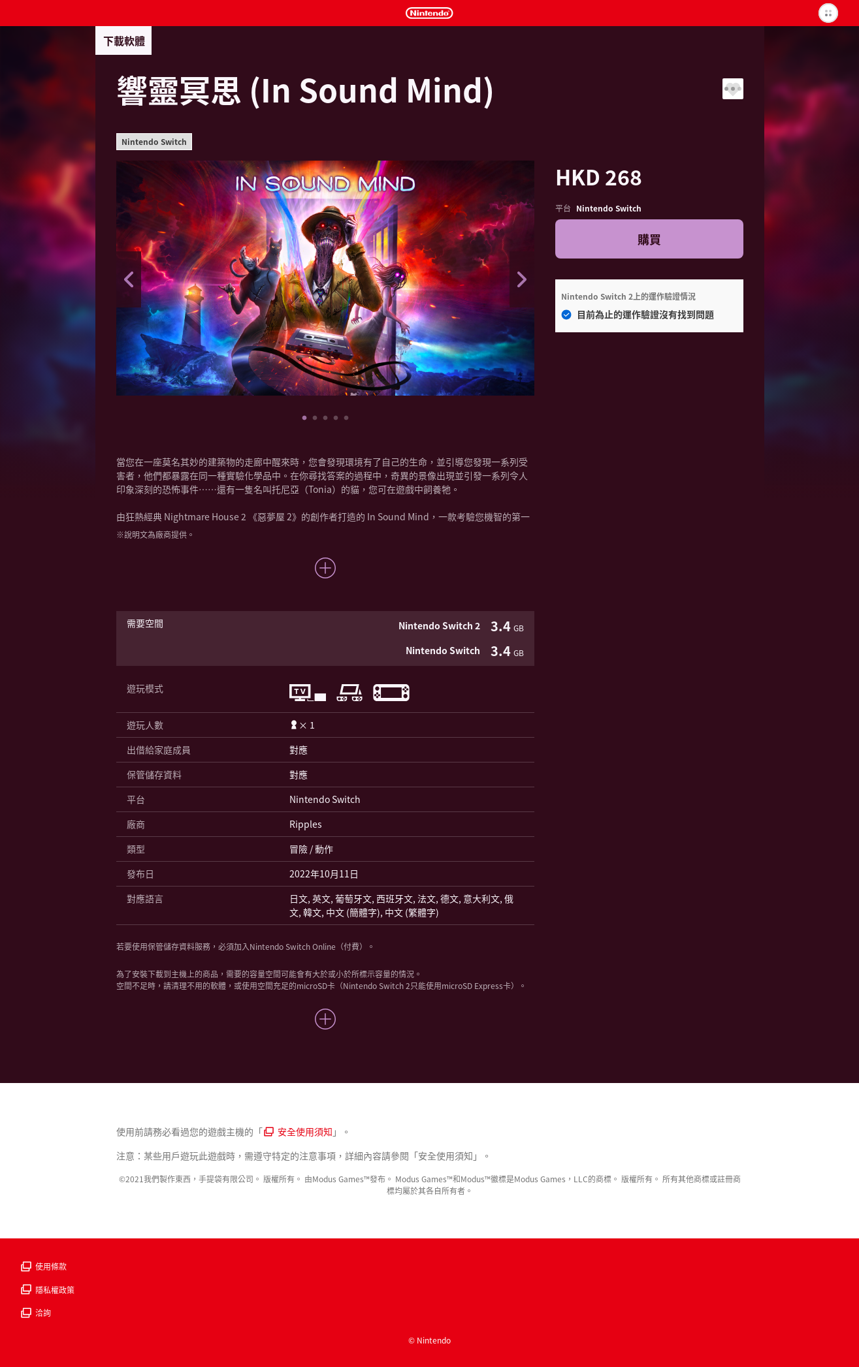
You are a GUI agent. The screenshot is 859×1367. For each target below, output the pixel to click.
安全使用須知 (298, 1131)
